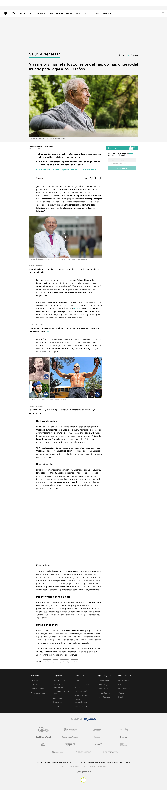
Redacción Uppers (35, 146)
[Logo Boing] (97, 737)
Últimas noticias (37, 688)
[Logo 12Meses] (123, 744)
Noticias (34, 680)
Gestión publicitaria (113, 762)
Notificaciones (81, 695)
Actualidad (47, 661)
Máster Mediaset (81, 706)
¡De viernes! (57, 702)
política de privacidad (120, 163)
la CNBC (77, 308)
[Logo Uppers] (70, 744)
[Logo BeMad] (43, 744)
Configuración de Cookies (84, 762)
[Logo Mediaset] (83, 720)
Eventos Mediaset (103, 693)
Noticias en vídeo (38, 693)
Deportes (122, 55)
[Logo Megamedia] (84, 772)
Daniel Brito (49, 146)
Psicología (134, 55)
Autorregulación (81, 691)
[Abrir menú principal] (163, 13)
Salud (56, 661)
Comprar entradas (103, 680)
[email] (122, 160)
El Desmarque (124, 688)
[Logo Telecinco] (70, 729)
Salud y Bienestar (103, 697)
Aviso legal (40, 762)
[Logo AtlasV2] (57, 752)
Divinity (121, 697)
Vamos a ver (58, 698)
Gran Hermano (59, 680)
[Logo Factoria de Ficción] (70, 737)
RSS (121, 762)
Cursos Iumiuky (102, 688)
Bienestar (74, 661)
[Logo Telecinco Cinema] (97, 745)
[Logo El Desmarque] (43, 737)
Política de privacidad (67, 762)
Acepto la (118, 163)
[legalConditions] (108, 163)
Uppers (121, 684)
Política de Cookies (99, 762)
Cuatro (121, 693)
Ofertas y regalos (103, 684)
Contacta (79, 680)
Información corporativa (52, 762)
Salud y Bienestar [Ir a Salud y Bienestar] (44, 54)
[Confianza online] (83, 782)
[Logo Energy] (123, 737)
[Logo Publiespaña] (83, 752)
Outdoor (56, 706)
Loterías (34, 684)
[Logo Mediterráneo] (110, 752)
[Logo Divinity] (124, 729)
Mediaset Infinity (125, 680)
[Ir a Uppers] (9, 13)
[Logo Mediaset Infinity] (43, 729)
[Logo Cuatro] (97, 729)
